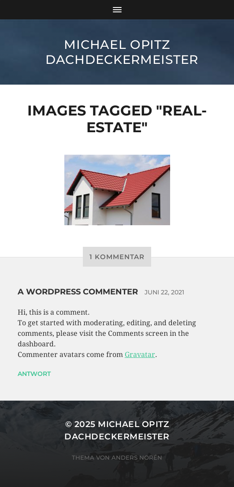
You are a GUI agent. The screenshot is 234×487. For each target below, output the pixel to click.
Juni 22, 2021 (164, 292)
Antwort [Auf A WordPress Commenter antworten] (34, 374)
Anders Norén (136, 457)
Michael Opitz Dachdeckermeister (121, 52)
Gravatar (140, 354)
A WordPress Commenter (78, 292)
